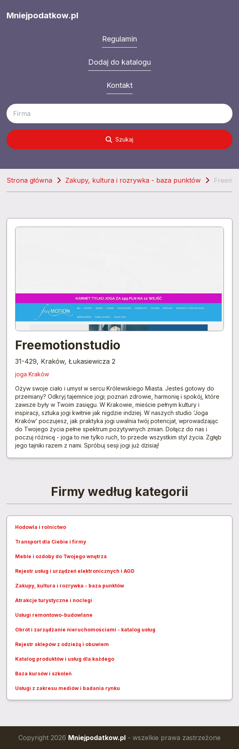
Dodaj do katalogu (119, 62)
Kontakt (119, 85)
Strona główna (29, 180)
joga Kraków (32, 374)
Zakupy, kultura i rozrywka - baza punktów (133, 180)
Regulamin (119, 39)
